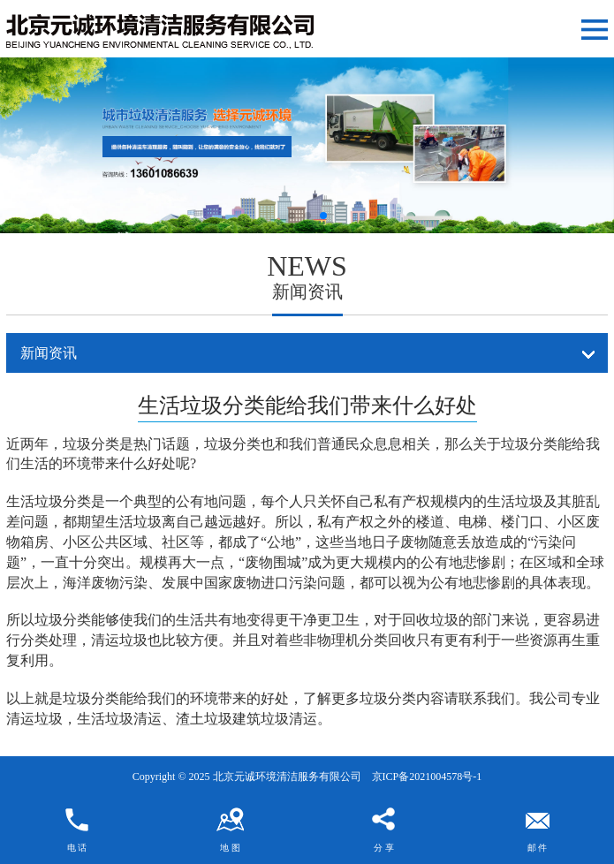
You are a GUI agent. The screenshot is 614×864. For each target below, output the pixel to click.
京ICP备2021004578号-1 (427, 776)
